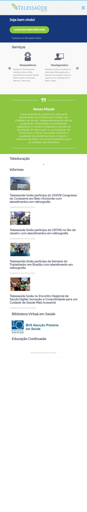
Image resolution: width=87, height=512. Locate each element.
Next (77, 68)
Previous (9, 68)
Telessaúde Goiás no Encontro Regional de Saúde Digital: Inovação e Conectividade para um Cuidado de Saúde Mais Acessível (43, 299)
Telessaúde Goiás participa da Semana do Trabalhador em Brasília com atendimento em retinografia (41, 265)
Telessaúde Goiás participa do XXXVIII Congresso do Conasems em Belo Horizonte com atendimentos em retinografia (43, 199)
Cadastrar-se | (18, 38)
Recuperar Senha (33, 38)
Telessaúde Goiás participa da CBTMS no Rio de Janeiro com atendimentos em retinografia (43, 231)
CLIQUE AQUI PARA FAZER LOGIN (29, 30)
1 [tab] (43, 164)
